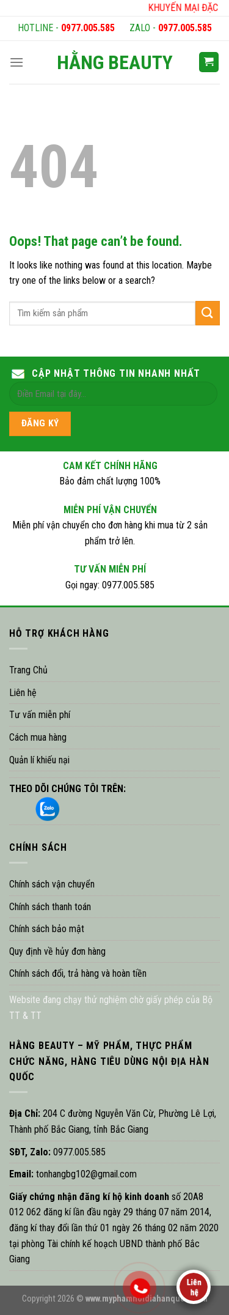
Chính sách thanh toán (50, 907)
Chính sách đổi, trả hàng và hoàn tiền (78, 973)
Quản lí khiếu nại (39, 760)
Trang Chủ (28, 670)
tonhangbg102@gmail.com (85, 1174)
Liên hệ (23, 692)
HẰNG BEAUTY (115, 62)
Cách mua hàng (38, 737)
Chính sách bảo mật (46, 929)
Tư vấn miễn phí (39, 714)
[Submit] (207, 313)
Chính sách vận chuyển (52, 884)
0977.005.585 (88, 28)
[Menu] (16, 62)
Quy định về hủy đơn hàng (57, 951)
